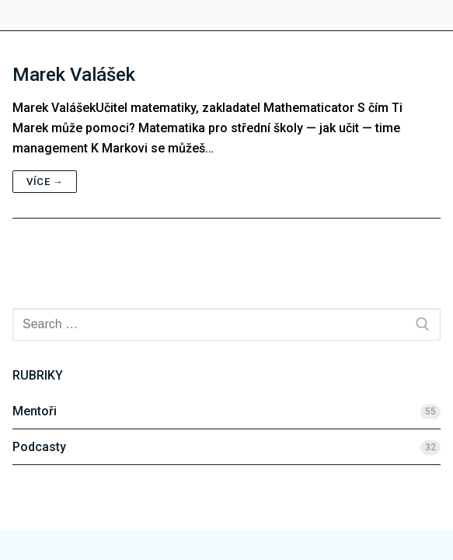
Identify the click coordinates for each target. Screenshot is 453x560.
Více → (44, 181)
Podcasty (39, 446)
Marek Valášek (73, 75)
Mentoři (34, 411)
